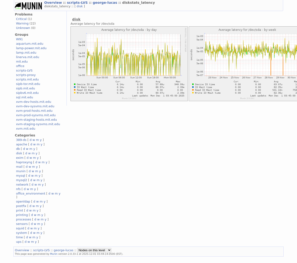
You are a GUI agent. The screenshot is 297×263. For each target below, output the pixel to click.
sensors (22, 224)
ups (18, 241)
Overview (53, 2)
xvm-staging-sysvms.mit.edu (38, 124)
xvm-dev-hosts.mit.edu (33, 102)
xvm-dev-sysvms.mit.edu (35, 106)
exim (19, 157)
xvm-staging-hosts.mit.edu (36, 119)
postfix (21, 206)
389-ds (21, 140)
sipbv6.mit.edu (27, 93)
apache (21, 144)
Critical (21, 19)
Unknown (23, 28)
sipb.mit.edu (25, 88)
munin (21, 171)
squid (20, 228)
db (18, 149)
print (19, 210)
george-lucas (105, 2)
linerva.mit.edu (27, 57)
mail (19, 166)
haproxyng (24, 162)
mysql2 (21, 180)
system (21, 233)
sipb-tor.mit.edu (28, 84)
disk (80, 6)
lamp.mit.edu (26, 52)
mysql (20, 175)
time (19, 237)
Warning (22, 23)
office (20, 66)
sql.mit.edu (24, 97)
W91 (19, 39)
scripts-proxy (26, 75)
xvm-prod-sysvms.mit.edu (36, 115)
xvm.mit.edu (25, 128)
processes (23, 219)
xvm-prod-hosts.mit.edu (34, 110)
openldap (23, 201)
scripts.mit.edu (27, 79)
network (22, 184)
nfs (18, 189)
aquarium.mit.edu (29, 43)
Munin (54, 253)
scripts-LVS (78, 2)
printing (22, 215)
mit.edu (22, 61)
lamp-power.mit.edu (31, 48)
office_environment (30, 193)
